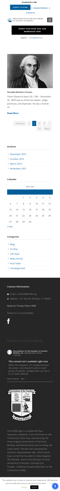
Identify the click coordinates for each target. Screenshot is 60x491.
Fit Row (14, 249)
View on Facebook (13, 379)
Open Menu (49, 20)
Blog (12, 244)
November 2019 (18, 154)
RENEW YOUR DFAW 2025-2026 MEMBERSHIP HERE (32, 30)
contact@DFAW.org (35, 38)
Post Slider (15, 263)
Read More (13, 113)
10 (39, 128)
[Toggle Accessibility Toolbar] (55, 486)
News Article (16, 258)
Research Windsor (41, 8)
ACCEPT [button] (34, 487)
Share (22, 379)
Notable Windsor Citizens (19, 92)
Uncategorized (17, 268)
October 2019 (17, 159)
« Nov (10, 226)
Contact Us (30, 13)
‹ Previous (20, 123)
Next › (47, 128)
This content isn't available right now (28, 361)
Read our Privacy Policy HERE (21, 305)
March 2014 (16, 163)
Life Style (14, 253)
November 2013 (18, 168)
